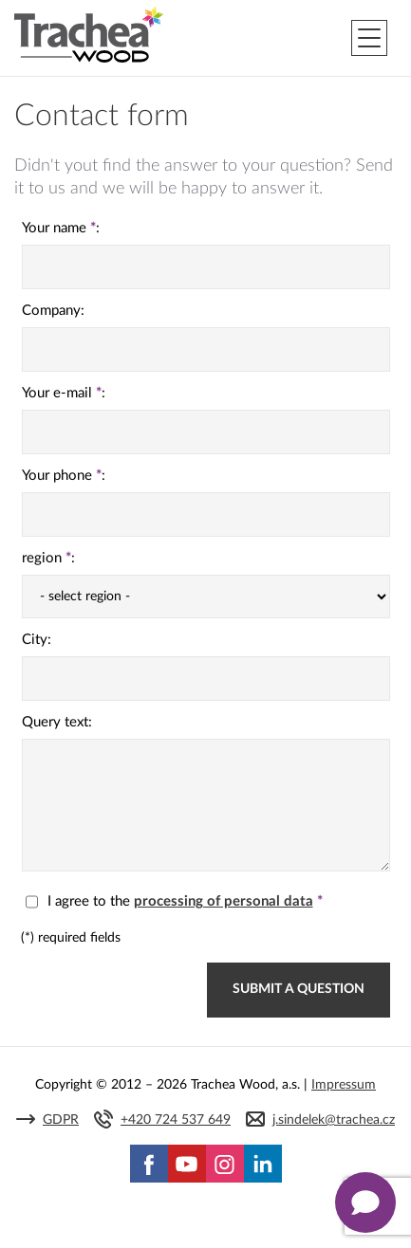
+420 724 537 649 (176, 1120)
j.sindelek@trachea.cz (333, 1120)
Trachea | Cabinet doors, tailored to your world (88, 35)
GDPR (61, 1120)
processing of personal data (223, 901)
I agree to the (174, 901)
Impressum (343, 1085)
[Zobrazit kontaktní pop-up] (365, 1202)
